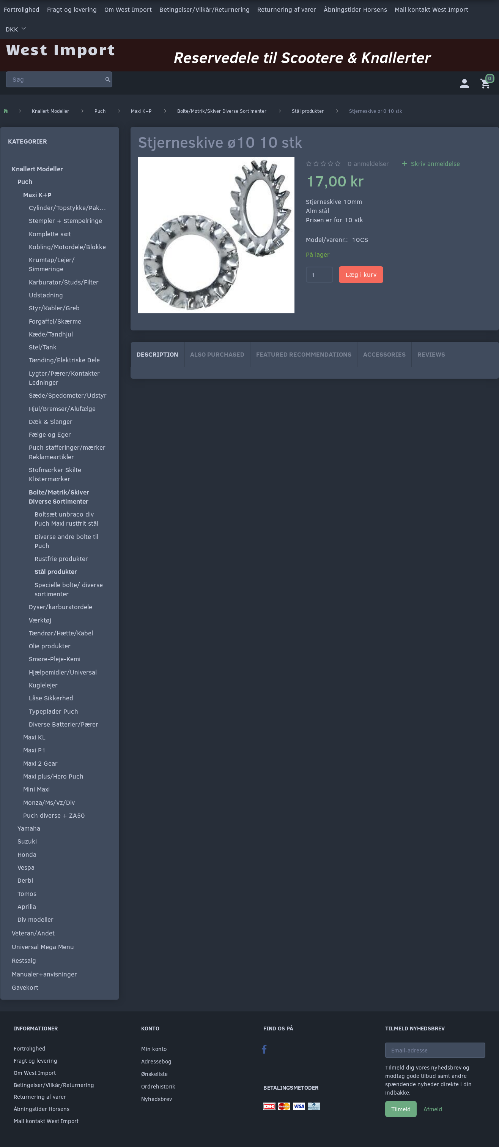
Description (157, 353)
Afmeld (432, 1108)
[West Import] (60, 47)
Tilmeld (401, 1108)
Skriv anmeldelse (434, 162)
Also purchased (217, 353)
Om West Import (128, 9)
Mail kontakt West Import (431, 9)
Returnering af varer (286, 9)
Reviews (431, 353)
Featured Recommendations (303, 353)
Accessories (384, 353)
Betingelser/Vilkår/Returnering (204, 9)
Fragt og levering (72, 9)
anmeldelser (368, 162)
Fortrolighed (21, 9)
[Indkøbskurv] (487, 82)
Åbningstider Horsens (355, 9)
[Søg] (107, 77)
